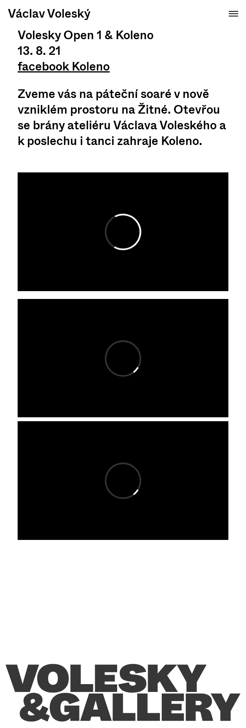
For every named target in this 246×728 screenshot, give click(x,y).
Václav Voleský (49, 14)
